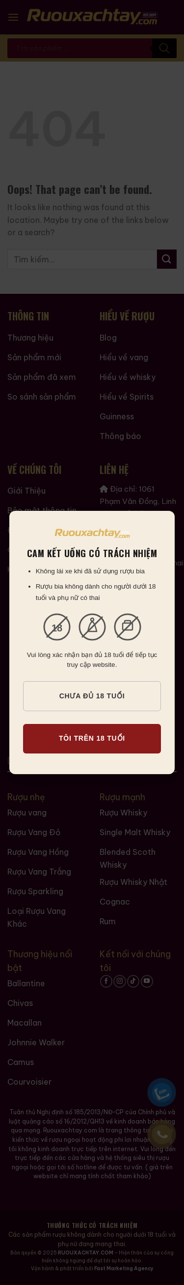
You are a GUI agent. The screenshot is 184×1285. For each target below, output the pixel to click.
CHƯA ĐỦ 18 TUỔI (92, 696)
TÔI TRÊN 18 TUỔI (92, 738)
